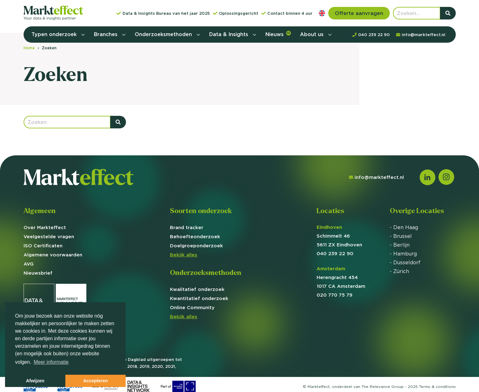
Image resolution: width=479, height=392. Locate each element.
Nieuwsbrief (38, 273)
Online (192, 307)
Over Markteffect (45, 227)
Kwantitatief (199, 298)
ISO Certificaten (43, 246)
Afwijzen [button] (35, 380)
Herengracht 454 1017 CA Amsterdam (341, 277)
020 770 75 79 (334, 295)
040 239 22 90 (335, 253)
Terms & (437, 386)
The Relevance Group (383, 386)
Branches (106, 34)
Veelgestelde (49, 236)
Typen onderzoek (54, 34)
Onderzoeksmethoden (164, 34)
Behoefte (195, 236)
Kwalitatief (197, 289)
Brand (186, 227)
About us (312, 34)
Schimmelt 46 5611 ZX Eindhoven (339, 236)
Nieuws (278, 34)
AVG (29, 264)
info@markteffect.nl (376, 177)
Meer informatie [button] (51, 362)
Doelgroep (196, 246)
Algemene (53, 255)
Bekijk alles (183, 255)
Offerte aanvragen (359, 13)
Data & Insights (229, 34)
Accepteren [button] (95, 380)
